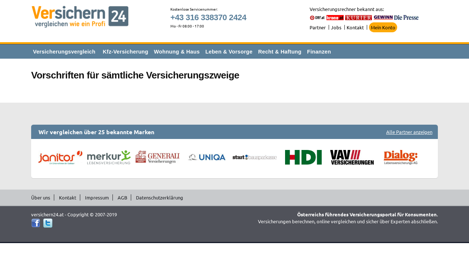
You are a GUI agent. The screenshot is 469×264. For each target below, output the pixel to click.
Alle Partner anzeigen (409, 132)
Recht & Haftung (279, 52)
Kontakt (355, 27)
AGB (122, 197)
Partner (318, 27)
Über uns (40, 197)
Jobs (336, 27)
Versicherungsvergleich (64, 52)
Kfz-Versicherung (125, 52)
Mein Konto (383, 27)
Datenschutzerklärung (159, 197)
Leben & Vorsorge (228, 52)
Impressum (97, 197)
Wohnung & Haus (177, 52)
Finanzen (319, 52)
